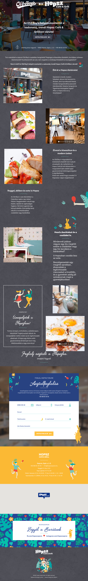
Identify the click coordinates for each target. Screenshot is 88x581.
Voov (42, 577)
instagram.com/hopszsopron (56, 536)
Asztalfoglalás (41, 37)
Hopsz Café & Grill (42, 4)
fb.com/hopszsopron (34, 536)
